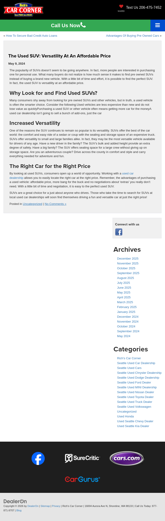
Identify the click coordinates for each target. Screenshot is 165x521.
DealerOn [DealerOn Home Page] (33, 506)
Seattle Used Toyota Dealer (135, 397)
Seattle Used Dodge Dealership (138, 377)
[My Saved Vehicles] (121, 9)
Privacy (56, 506)
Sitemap (45, 506)
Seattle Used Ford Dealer (134, 382)
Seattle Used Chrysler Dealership (139, 372)
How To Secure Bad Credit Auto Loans (31, 35)
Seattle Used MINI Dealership (137, 387)
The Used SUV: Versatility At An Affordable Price (59, 55)
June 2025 (124, 287)
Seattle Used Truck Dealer (134, 402)
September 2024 (128, 331)
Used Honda (125, 416)
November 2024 (128, 321)
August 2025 (125, 278)
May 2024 (123, 336)
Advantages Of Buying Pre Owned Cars (132, 35)
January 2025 (126, 312)
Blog (18, 510)
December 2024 (128, 316)
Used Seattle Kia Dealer (133, 426)
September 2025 (128, 273)
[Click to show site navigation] (157, 25)
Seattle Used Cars (129, 368)
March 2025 (125, 302)
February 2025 (127, 307)
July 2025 (123, 282)
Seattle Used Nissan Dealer (135, 392)
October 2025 (126, 268)
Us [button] (68, 25)
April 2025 (124, 297)
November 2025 (128, 263)
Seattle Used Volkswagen (134, 406)
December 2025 (128, 258)
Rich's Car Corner (129, 358)
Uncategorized (32, 204)
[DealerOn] (15, 501)
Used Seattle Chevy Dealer (135, 421)
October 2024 (126, 326)
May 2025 (123, 292)
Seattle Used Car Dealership (136, 363)
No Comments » (55, 204)
